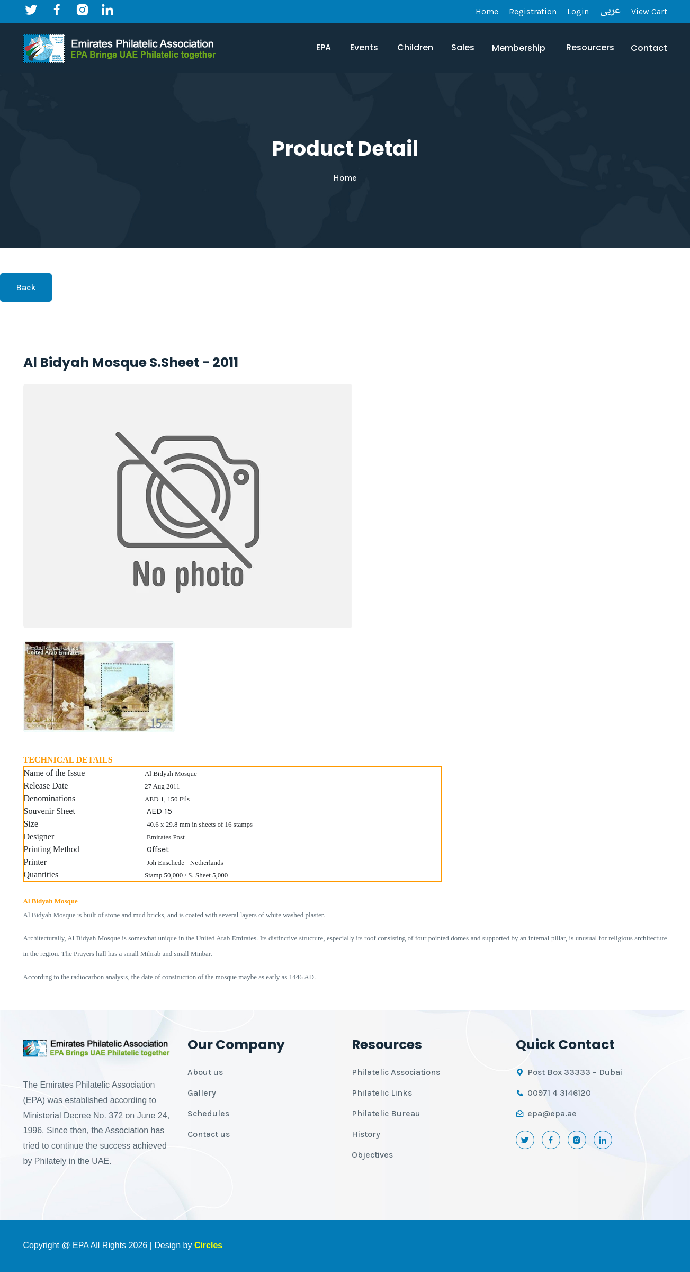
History (366, 1134)
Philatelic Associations (396, 1072)
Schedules (208, 1113)
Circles (208, 1245)
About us (205, 1072)
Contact (649, 48)
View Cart (649, 11)
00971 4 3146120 (559, 1093)
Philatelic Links (382, 1093)
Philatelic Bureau (386, 1113)
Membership (518, 48)
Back (26, 287)
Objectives (372, 1155)
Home (487, 11)
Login (578, 11)
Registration (533, 11)
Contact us (208, 1134)
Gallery (201, 1093)
